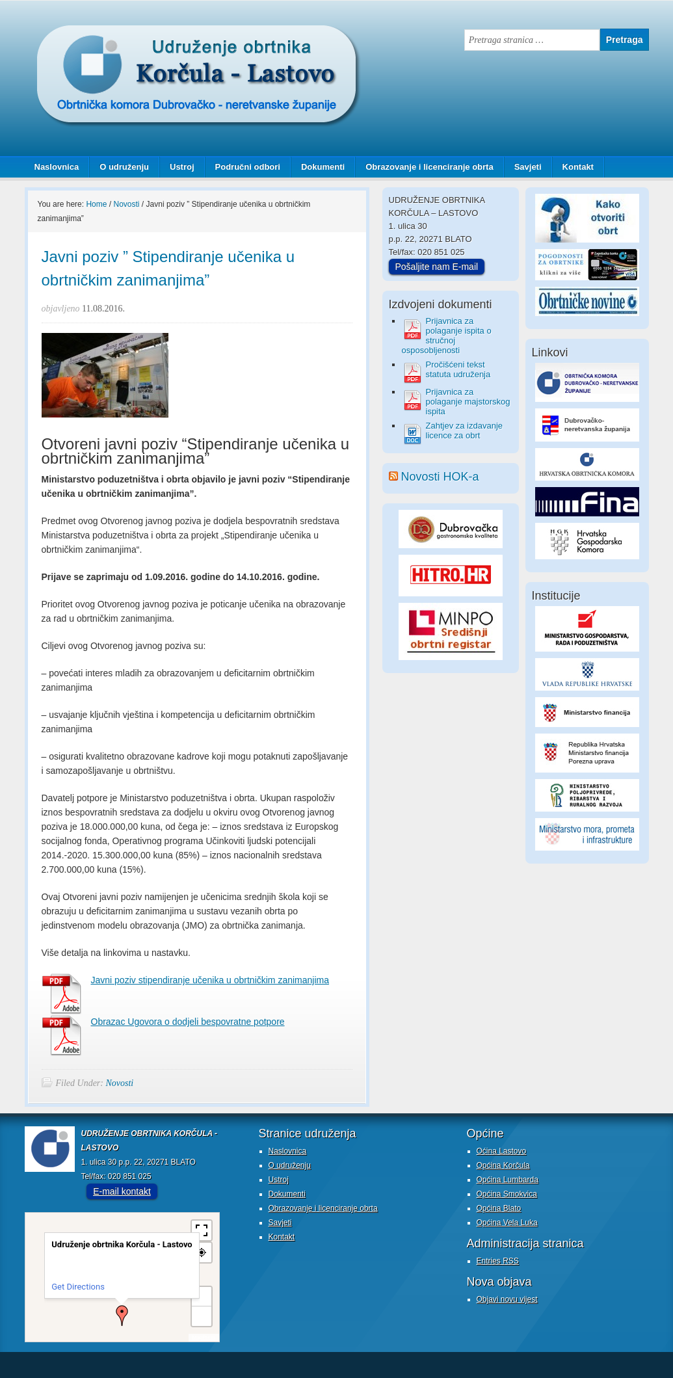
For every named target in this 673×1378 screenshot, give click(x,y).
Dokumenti (323, 167)
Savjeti (523, 167)
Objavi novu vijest (507, 1299)
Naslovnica (56, 167)
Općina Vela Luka (507, 1222)
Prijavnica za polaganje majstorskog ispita (468, 401)
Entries (498, 1260)
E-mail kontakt (122, 1191)
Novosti (119, 1083)
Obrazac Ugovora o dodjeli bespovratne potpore (188, 1021)
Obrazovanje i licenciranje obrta (425, 167)
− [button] (201, 1316)
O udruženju (124, 167)
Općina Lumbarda (507, 1179)
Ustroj (182, 167)
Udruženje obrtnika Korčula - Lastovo (155, 35)
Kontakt (578, 167)
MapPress (203, 1337)
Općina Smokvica (507, 1194)
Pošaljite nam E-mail (437, 266)
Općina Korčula (503, 1165)
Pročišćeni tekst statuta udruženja (458, 369)
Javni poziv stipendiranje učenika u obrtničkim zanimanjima (210, 980)
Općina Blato (499, 1208)
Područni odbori (242, 167)
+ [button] (201, 1296)
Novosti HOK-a (440, 476)
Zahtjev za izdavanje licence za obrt (464, 430)
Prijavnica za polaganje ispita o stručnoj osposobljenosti (447, 335)
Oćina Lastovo (502, 1151)
